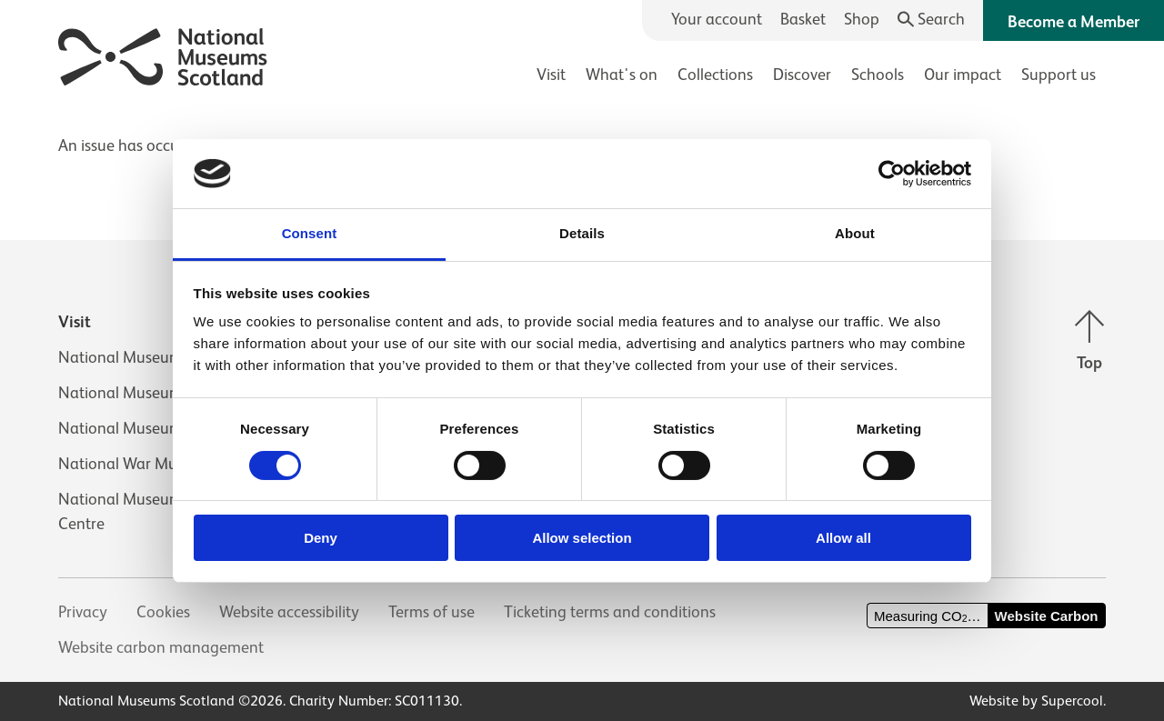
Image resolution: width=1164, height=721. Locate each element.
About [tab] (855, 233)
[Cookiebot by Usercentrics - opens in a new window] (891, 173)
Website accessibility (289, 612)
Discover (802, 74)
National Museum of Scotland (162, 357)
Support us (1058, 74)
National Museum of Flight (151, 393)
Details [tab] (582, 233)
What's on (621, 74)
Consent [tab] (309, 233)
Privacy (82, 612)
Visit (551, 74)
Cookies (163, 612)
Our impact (962, 74)
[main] (582, 136)
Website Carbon (1047, 616)
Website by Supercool (1036, 701)
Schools (877, 74)
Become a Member (1073, 22)
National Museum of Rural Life (163, 428)
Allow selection (581, 538)
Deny (320, 538)
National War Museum (136, 464)
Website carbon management (161, 647)
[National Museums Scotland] (163, 54)
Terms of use (431, 612)
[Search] (932, 19)
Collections (715, 74)
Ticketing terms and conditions (610, 612)
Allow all (843, 538)
